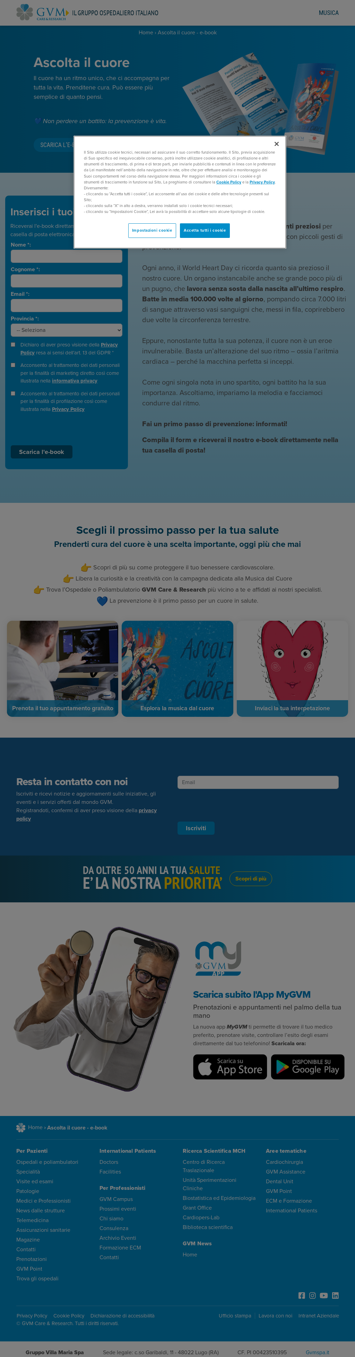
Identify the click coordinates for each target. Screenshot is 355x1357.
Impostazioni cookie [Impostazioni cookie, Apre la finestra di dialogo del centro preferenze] (152, 230)
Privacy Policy (262, 182)
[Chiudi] (276, 144)
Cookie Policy (228, 182)
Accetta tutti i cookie (205, 230)
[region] (179, 192)
